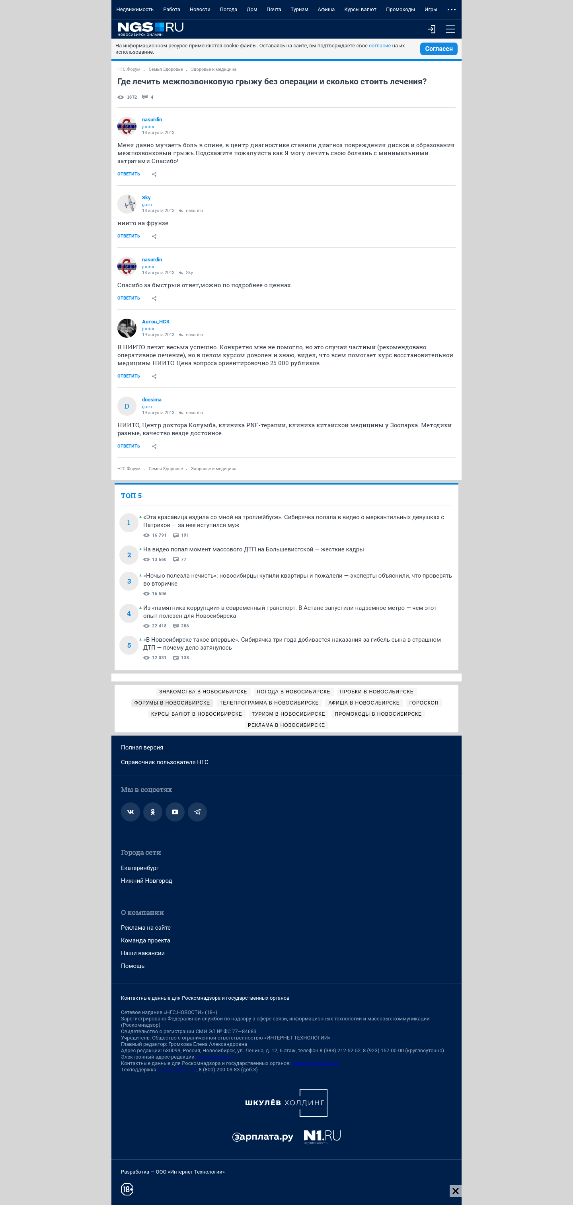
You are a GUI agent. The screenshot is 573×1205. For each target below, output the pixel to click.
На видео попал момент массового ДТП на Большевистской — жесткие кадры (253, 549)
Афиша (326, 9)
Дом (252, 9)
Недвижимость (135, 9)
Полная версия (142, 747)
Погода (228, 9)
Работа (171, 9)
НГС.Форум (128, 69)
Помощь (133, 965)
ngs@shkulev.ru (215, 1057)
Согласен (439, 49)
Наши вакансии (143, 953)
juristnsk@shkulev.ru (315, 1063)
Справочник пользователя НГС (165, 762)
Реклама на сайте (146, 927)
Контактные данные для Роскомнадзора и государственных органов (205, 998)
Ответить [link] (128, 174)
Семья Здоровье (166, 69)
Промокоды (400, 9)
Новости (200, 9)
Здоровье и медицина (213, 69)
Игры (431, 9)
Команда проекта (145, 940)
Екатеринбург (140, 868)
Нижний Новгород (146, 880)
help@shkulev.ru (177, 1070)
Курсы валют (360, 9)
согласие (380, 46)
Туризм (299, 9)
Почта (274, 9)
